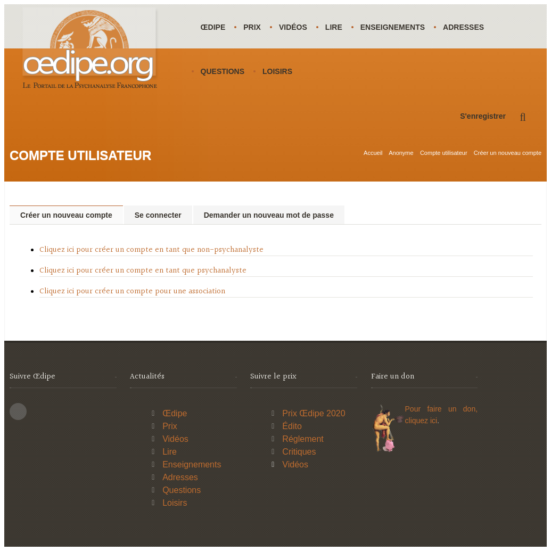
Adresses (463, 27)
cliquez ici (421, 420)
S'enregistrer (483, 116)
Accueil (373, 153)
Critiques (299, 451)
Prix (252, 27)
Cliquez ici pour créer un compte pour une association (132, 291)
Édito (291, 426)
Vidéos (293, 27)
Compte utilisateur (443, 153)
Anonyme (401, 153)
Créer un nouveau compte (507, 153)
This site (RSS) (18, 411)
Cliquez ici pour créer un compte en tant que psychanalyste (142, 271)
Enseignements (392, 27)
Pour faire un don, (441, 409)
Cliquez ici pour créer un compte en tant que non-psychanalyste (151, 250)
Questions (222, 71)
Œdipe (213, 27)
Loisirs (277, 71)
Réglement (302, 438)
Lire (333, 27)
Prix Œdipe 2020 (313, 413)
